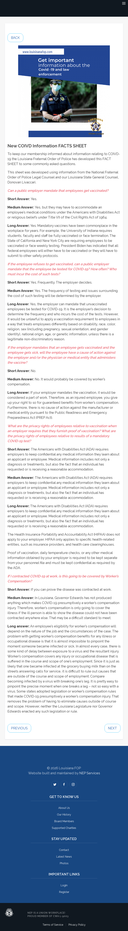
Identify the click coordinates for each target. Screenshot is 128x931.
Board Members (64, 821)
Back (15, 38)
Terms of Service (52, 924)
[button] (124, 5)
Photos (64, 863)
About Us (64, 807)
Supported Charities (64, 828)
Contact (64, 850)
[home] (60, 5)
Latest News (64, 856)
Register (64, 892)
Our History (64, 814)
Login (64, 885)
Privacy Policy (77, 924)
